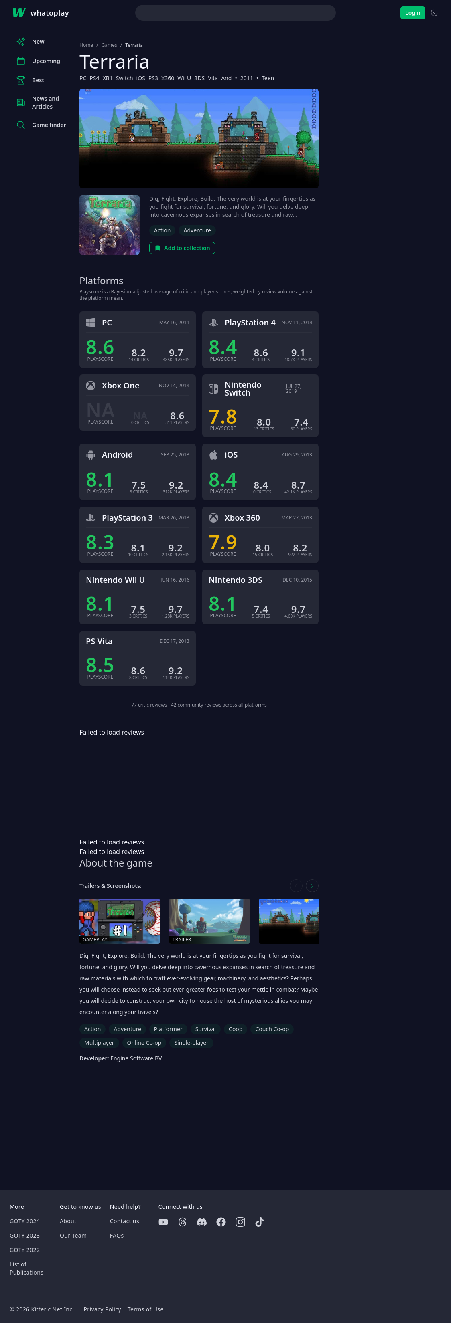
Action (162, 230)
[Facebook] (221, 1222)
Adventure (197, 230)
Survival (205, 1029)
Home (86, 45)
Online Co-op (144, 1042)
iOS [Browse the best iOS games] (140, 78)
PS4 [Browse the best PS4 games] (94, 78)
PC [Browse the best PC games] (82, 78)
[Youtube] (163, 1222)
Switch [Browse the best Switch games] (124, 78)
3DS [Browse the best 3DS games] (199, 78)
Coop (235, 1029)
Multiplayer (99, 1042)
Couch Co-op (272, 1029)
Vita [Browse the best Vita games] (213, 78)
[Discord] (202, 1222)
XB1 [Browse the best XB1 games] (108, 78)
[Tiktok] (259, 1222)
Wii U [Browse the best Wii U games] (184, 78)
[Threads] (182, 1222)
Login (413, 12)
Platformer (168, 1029)
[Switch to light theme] (434, 13)
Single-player (191, 1042)
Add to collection (182, 248)
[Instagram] (240, 1222)
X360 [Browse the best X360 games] (167, 78)
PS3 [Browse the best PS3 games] (153, 78)
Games (109, 45)
